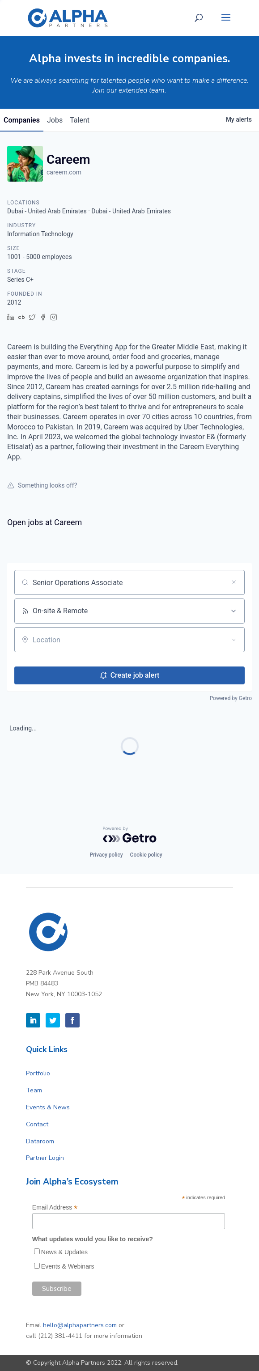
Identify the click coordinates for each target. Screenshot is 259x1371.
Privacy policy (106, 855)
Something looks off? (42, 485)
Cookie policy (146, 855)
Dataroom (40, 1141)
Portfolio (38, 1073)
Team (34, 1090)
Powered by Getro (231, 698)
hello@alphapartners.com (80, 1325)
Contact (37, 1124)
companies (22, 120)
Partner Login (45, 1158)
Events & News (48, 1107)
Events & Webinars (67, 1266)
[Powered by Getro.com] (130, 835)
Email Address (55, 1207)
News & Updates (64, 1252)
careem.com (64, 172)
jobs (55, 120)
